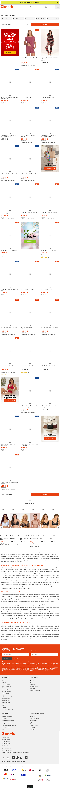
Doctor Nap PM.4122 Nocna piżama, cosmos (9, 483)
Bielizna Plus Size (40, 18)
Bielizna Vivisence (6, 18)
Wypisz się (16, 658)
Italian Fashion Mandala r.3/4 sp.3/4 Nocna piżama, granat (29, 406)
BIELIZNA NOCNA (20, 11)
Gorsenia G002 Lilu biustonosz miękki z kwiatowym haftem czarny (24, 537)
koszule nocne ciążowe (34, 558)
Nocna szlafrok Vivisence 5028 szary (9, 327)
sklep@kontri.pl (7, 746)
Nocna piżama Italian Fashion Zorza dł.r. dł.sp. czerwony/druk (29, 366)
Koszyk (31, 682)
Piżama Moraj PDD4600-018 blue (49, 212)
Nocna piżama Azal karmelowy (28, 289)
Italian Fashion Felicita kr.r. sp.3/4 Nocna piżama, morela (8, 136)
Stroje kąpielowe (29, 18)
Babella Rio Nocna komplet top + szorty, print (8, 445)
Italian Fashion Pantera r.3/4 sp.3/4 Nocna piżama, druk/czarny (9, 174)
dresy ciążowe (35, 569)
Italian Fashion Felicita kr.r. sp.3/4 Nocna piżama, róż (28, 174)
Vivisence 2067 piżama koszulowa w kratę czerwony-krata (9, 98)
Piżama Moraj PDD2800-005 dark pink (29, 58)
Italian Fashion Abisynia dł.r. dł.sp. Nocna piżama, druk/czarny (49, 366)
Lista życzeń (32, 684)
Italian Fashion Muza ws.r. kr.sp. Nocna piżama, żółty (30, 445)
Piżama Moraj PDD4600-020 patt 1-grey (9, 290)
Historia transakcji (34, 686)
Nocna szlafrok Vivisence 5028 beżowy (28, 328)
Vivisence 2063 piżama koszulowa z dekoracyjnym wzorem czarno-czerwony (49, 59)
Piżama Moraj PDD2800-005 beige (29, 212)
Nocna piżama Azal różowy (27, 97)
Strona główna (5, 11)
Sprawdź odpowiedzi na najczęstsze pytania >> (14, 761)
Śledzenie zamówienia (35, 690)
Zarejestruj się (33, 680)
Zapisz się (7, 658)
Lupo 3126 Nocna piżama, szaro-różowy (28, 136)
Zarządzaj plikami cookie (7, 709)
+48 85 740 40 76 (8, 750)
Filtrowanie (45, 24)
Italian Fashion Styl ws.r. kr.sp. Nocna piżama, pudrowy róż (49, 406)
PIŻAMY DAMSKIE (32, 11)
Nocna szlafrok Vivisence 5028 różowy (50, 327)
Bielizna (12, 11)
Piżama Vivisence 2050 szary (47, 97)
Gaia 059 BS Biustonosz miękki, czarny (54, 537)
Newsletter (32, 688)
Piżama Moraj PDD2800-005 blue (9, 250)
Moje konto (34, 677)
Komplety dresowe (18, 18)
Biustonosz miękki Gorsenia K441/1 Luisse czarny (14, 537)
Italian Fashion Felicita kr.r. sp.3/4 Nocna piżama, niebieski (48, 136)
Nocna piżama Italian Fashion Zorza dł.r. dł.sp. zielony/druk (9, 366)
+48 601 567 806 (8, 748)
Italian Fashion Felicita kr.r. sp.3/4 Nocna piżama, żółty (8, 213)
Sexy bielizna (50, 18)
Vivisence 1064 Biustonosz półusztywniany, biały (4, 537)
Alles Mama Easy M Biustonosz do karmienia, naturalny (35, 537)
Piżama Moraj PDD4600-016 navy (49, 250)
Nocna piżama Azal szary (46, 289)
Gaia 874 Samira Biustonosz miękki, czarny (44, 537)
